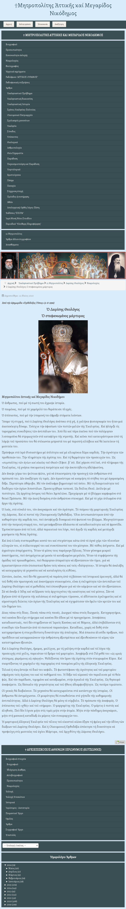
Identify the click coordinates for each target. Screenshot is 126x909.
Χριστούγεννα (13, 175)
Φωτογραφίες (12, 66)
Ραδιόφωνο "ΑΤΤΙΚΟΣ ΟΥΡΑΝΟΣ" (22, 77)
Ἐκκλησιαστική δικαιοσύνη (19, 98)
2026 (7, 865)
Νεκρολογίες (12, 60)
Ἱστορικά (10, 802)
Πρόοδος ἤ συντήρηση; (17, 196)
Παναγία (11, 185)
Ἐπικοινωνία (43, 24)
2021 (7, 898)
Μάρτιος (11, 875)
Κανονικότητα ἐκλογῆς (17, 55)
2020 (8, 901)
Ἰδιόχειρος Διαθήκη (15, 769)
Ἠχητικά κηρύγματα (15, 71)
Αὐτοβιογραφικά (14, 775)
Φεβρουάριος (13, 878)
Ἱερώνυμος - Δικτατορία (17, 807)
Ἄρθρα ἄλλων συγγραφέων (18, 239)
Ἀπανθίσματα (12, 244)
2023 (7, 891)
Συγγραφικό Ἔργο (14, 829)
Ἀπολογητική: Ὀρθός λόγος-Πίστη (23, 207)
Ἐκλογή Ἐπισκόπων (15, 797)
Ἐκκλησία (11, 126)
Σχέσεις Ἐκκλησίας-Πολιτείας (20, 109)
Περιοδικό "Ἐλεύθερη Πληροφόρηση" (23, 223)
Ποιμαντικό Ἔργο (14, 813)
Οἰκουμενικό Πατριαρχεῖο (19, 115)
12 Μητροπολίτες (14, 233)
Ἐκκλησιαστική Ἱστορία (18, 104)
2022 (8, 894)
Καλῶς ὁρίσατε (25, 24)
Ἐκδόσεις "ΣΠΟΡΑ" (15, 213)
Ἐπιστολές (11, 835)
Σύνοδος (10, 131)
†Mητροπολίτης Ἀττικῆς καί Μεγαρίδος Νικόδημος (63, 9)
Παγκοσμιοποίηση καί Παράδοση (22, 164)
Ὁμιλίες (9, 818)
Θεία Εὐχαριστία (14, 153)
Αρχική (9, 24)
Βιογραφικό (11, 44)
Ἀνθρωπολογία (14, 147)
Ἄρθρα (9, 87)
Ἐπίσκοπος (12, 136)
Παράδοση (12, 158)
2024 (8, 888)
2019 (7, 904)
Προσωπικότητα (14, 49)
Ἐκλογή (9, 791)
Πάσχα (10, 180)
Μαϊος (10, 868)
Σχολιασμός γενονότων (18, 120)
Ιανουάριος (13, 881)
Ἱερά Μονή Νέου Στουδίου (19, 218)
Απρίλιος (11, 871)
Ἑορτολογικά (13, 169)
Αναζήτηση (59, 24)
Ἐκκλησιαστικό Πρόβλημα (19, 93)
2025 (7, 884)
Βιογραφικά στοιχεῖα (16, 758)
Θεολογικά (12, 142)
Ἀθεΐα (9, 202)
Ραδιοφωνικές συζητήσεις (18, 82)
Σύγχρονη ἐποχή (14, 191)
